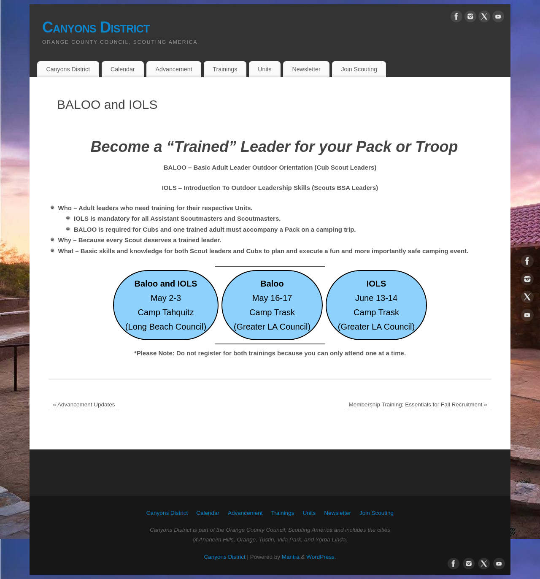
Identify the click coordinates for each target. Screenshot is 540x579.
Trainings (225, 69)
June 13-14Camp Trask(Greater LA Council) (376, 305)
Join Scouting (359, 69)
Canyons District (96, 27)
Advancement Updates (84, 404)
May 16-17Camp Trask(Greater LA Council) (272, 305)
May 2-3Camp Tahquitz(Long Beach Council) (165, 305)
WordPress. (321, 557)
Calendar (123, 69)
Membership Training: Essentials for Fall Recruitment (418, 404)
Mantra (291, 557)
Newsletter (306, 69)
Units (264, 69)
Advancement (173, 69)
